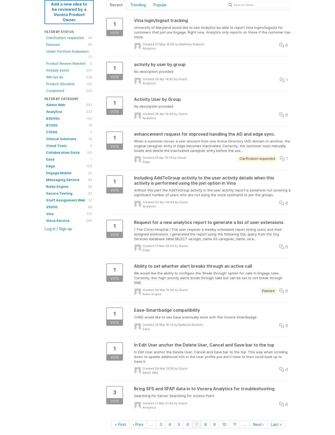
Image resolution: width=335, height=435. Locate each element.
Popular (160, 4)
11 (235, 424)
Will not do (69, 77)
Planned (69, 44)
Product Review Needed (69, 63)
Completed (69, 90)
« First (120, 424)
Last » (276, 424)
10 (224, 424)
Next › (258, 424)
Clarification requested (69, 37)
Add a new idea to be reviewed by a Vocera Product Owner (69, 12)
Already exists (69, 70)
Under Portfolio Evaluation (69, 54)
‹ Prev (138, 424)
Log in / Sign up (58, 228)
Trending (138, 4)
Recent (116, 4)
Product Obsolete (69, 83)
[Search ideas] (259, 5)
